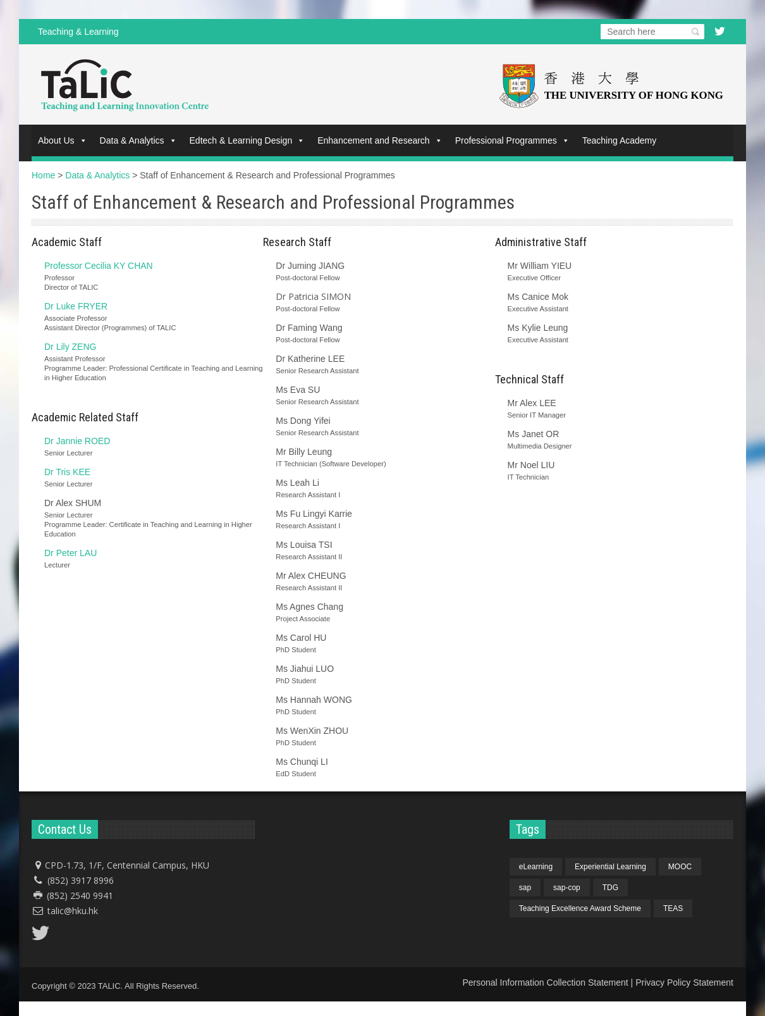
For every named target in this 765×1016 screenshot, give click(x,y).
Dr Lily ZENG (70, 347)
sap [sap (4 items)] (525, 887)
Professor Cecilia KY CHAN (98, 266)
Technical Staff (529, 379)
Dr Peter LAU (70, 553)
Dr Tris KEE (67, 472)
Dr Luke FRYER (75, 306)
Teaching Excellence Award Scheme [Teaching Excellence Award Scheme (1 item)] (580, 908)
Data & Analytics (138, 140)
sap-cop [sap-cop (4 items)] (566, 887)
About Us (62, 140)
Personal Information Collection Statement (545, 982)
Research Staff (297, 242)
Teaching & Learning (78, 32)
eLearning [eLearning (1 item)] (536, 866)
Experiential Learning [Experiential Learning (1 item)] (610, 866)
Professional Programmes (512, 140)
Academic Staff (67, 242)
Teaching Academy (619, 140)
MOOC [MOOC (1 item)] (680, 866)
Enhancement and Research (379, 140)
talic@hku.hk (72, 911)
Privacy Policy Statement (684, 982)
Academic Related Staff (85, 417)
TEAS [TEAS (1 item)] (673, 908)
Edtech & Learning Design (247, 140)
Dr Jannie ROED (77, 441)
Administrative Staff (541, 242)
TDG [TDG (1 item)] (610, 887)
